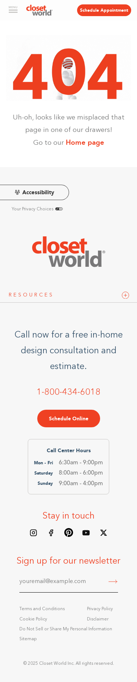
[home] (39, 10)
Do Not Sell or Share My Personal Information (65, 629)
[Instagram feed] (33, 532)
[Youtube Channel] (86, 532)
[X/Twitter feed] (103, 532)
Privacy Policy (100, 609)
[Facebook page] (51, 532)
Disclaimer (98, 619)
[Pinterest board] (68, 532)
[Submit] (113, 582)
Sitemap (28, 639)
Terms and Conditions (42, 609)
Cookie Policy (33, 619)
